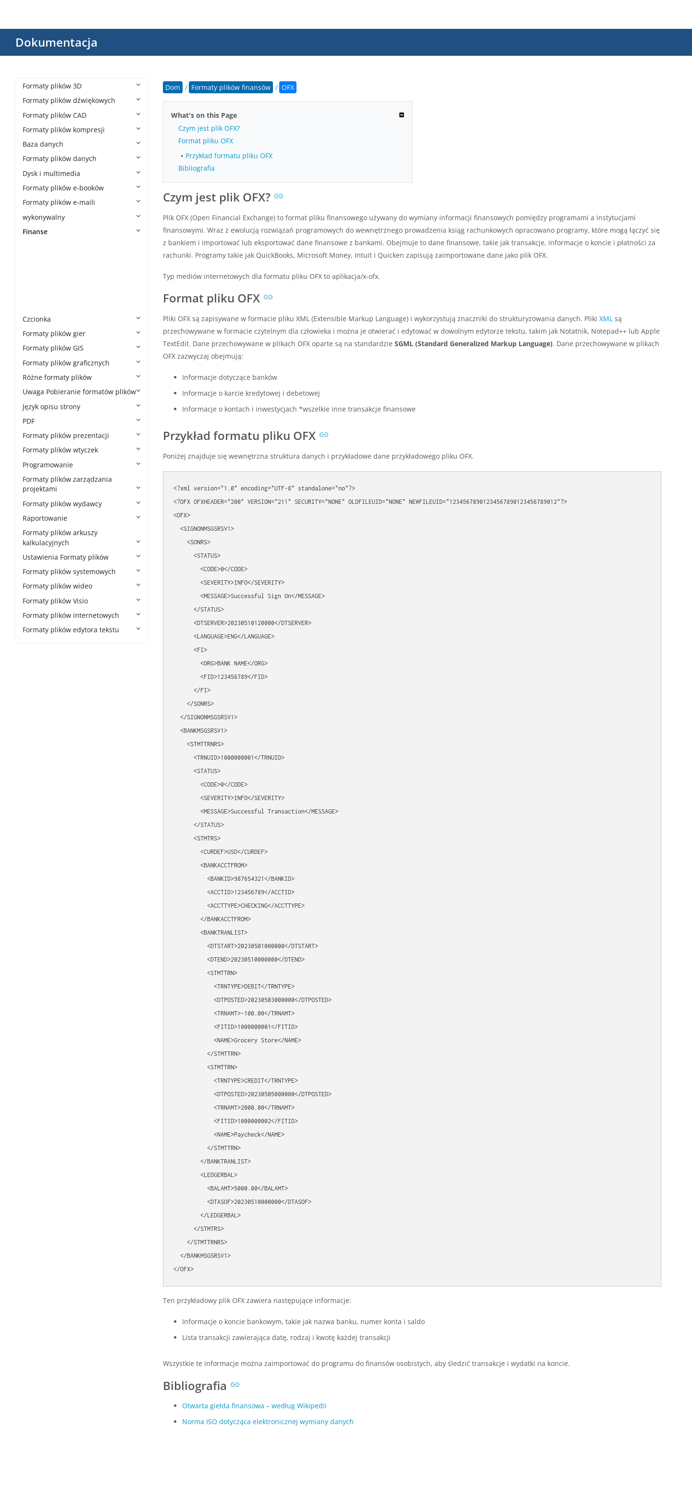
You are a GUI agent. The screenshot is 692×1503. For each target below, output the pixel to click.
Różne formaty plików (81, 377)
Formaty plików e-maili (81, 202)
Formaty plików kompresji (81, 129)
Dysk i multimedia (81, 173)
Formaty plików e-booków (81, 187)
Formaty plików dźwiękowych (81, 100)
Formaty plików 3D (81, 85)
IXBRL (41, 275)
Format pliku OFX (205, 140)
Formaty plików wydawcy (81, 503)
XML (606, 318)
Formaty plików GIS (81, 347)
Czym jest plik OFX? (209, 128)
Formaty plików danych (81, 158)
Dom (172, 87)
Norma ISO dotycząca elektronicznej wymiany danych (268, 1421)
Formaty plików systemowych (81, 571)
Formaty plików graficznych (81, 362)
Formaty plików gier (81, 333)
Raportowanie (81, 518)
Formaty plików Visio (81, 600)
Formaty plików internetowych (81, 615)
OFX (38, 289)
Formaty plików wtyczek (81, 449)
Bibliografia (196, 168)
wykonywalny (81, 217)
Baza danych (81, 144)
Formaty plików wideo (81, 585)
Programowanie (81, 464)
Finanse (81, 231)
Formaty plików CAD (81, 115)
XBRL (40, 304)
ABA (38, 260)
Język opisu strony (81, 406)
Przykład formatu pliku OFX (228, 155)
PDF (81, 421)
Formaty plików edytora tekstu (81, 629)
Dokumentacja (56, 42)
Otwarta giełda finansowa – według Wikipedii (254, 1405)
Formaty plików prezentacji (81, 435)
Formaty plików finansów (71, 245)
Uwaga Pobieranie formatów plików (81, 391)
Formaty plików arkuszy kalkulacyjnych (81, 537)
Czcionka (81, 319)
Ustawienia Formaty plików (81, 557)
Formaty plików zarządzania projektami (81, 484)
